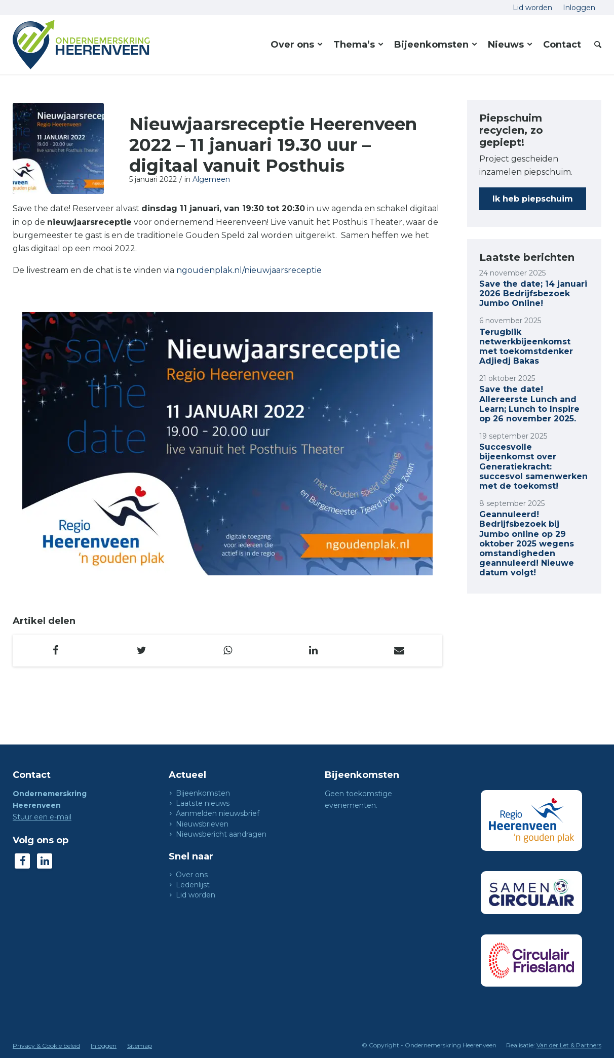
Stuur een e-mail (42, 816)
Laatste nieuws (202, 803)
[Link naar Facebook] (22, 861)
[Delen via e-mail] (400, 651)
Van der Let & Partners (568, 1045)
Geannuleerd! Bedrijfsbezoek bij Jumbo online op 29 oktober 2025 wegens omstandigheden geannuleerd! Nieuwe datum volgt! (526, 543)
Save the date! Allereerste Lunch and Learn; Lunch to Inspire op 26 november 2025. (529, 403)
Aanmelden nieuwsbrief (217, 813)
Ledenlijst (193, 884)
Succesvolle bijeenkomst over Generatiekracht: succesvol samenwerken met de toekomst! (533, 466)
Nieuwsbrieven (202, 824)
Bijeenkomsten (203, 793)
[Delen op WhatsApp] (227, 651)
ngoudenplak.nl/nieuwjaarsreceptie (249, 270)
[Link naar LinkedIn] (44, 861)
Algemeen (211, 179)
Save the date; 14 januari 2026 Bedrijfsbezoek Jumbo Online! (533, 293)
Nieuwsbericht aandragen (221, 834)
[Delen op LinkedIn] (314, 651)
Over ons (192, 874)
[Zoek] (594, 44)
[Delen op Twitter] (142, 651)
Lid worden (195, 894)
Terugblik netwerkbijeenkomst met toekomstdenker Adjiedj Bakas (526, 346)
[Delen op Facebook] (56, 651)
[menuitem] (533, 7)
